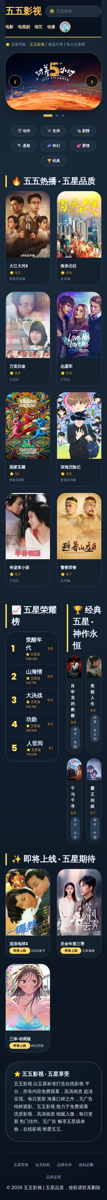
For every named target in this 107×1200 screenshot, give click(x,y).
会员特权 (42, 1164)
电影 (9, 27)
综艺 (39, 27)
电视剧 (24, 27)
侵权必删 (86, 1164)
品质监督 (53, 1177)
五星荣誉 (21, 1164)
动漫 (51, 27)
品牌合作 (64, 1164)
